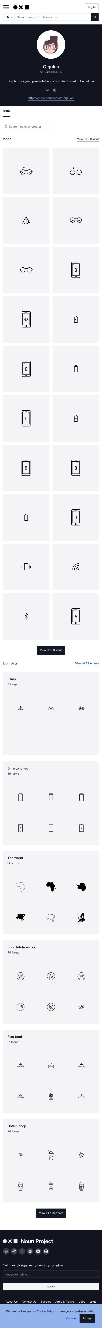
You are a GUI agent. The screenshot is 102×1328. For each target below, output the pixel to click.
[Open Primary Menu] (6, 7)
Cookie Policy (45, 1311)
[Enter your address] (51, 1274)
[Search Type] (8, 17)
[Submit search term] (95, 17)
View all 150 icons (88, 139)
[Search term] (53, 17)
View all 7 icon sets (87, 663)
